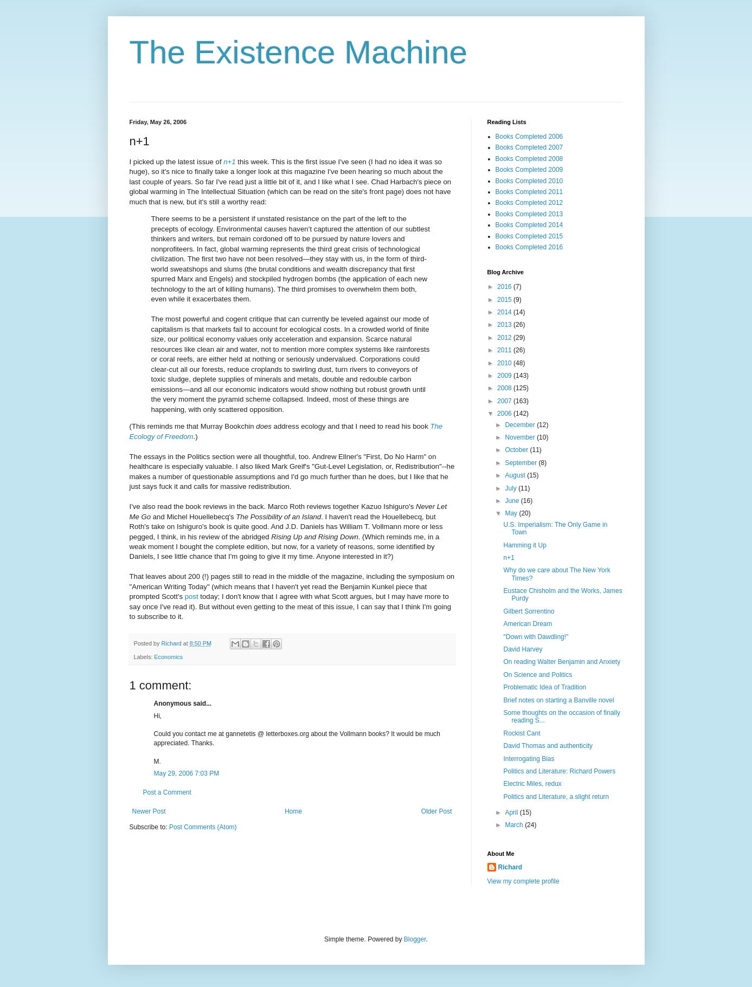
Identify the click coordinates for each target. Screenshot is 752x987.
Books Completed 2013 (529, 214)
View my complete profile (523, 881)
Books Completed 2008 (529, 159)
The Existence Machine (299, 52)
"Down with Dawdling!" (535, 637)
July (511, 488)
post (191, 596)
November (521, 437)
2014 (505, 312)
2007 (505, 401)
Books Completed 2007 (529, 147)
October (517, 450)
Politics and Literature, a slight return (556, 797)
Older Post (436, 811)
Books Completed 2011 (529, 192)
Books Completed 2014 (529, 225)
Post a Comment (167, 792)
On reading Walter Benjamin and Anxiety (561, 662)
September (521, 463)
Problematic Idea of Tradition (544, 687)
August (516, 475)
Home (293, 811)
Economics (168, 657)
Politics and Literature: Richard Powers (559, 771)
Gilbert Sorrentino (528, 611)
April (512, 812)
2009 (505, 375)
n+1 (508, 558)
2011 (505, 350)
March (515, 825)
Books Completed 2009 (529, 169)
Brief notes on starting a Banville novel (558, 700)
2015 (505, 300)
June (512, 501)
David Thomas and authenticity (548, 746)
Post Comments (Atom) (203, 827)
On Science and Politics (537, 675)
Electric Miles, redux (532, 784)
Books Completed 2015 (529, 236)
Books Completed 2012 (529, 203)
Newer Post (149, 811)
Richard (510, 867)
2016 (505, 287)
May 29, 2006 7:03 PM (187, 773)
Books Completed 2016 (529, 247)
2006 (505, 413)
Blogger (415, 939)
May (512, 513)
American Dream (527, 624)
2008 (505, 388)
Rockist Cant (521, 733)
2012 (505, 337)
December (521, 425)
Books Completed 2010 (529, 181)
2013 (505, 324)
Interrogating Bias (528, 759)
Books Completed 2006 (529, 136)
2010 (505, 363)
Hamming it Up (524, 545)
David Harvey (522, 649)
